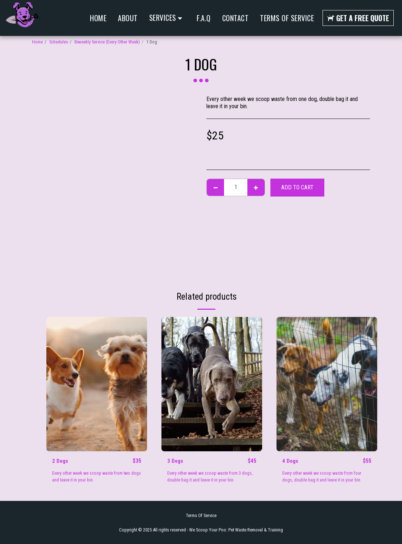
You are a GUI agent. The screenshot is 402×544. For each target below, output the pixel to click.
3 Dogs (175, 461)
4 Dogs (290, 461)
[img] (96, 384)
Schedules (58, 42)
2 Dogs (60, 461)
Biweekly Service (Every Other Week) (107, 42)
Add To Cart (297, 187)
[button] (167, 18)
